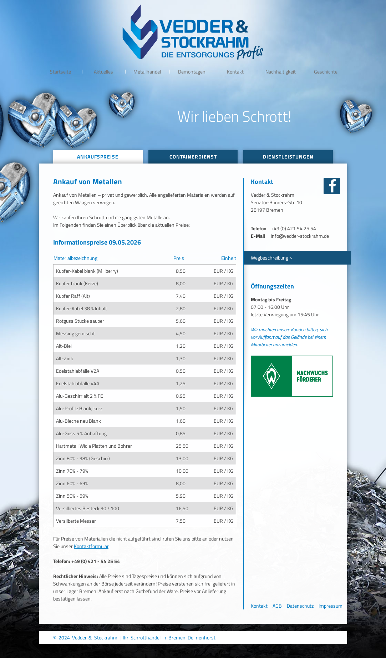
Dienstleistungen (288, 156)
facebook (332, 186)
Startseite (60, 71)
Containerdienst (193, 156)
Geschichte (325, 71)
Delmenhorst (201, 637)
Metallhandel (147, 71)
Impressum (330, 605)
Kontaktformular (91, 546)
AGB (277, 605)
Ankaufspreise (97, 156)
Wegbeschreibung (269, 257)
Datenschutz (300, 605)
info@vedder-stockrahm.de (300, 236)
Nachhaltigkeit (280, 71)
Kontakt (235, 71)
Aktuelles (103, 71)
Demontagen (191, 71)
